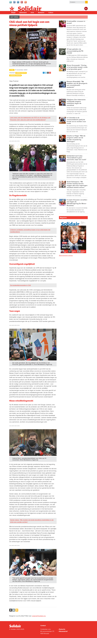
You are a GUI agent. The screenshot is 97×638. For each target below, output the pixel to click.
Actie (32, 12)
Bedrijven (41, 12)
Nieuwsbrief (63, 631)
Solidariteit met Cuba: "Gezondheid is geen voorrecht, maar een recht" (76, 158)
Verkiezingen (15, 75)
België (13, 12)
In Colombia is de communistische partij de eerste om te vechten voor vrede (76, 120)
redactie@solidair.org (39, 616)
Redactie (62, 629)
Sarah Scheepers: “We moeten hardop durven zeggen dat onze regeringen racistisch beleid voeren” (77, 184)
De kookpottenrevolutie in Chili (20, 285)
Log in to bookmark (10, 610)
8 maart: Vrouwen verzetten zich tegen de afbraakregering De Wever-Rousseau (77, 203)
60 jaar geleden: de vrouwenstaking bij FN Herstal (75, 51)
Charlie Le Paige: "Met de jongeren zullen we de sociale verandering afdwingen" (76, 139)
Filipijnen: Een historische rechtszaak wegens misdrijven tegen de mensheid (76, 102)
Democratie (21, 73)
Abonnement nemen (66, 255)
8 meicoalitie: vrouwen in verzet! (76, 22)
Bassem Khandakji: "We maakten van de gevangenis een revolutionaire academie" (77, 84)
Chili (12, 70)
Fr (86, 9)
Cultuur (50, 12)
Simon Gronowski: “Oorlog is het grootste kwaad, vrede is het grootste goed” (77, 67)
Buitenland (23, 12)
